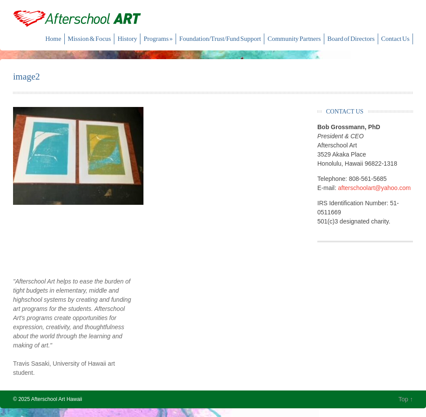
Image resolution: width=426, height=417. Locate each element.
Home (53, 38)
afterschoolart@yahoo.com (374, 187)
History (127, 38)
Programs (158, 38)
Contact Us (395, 38)
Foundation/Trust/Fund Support (220, 38)
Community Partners (294, 38)
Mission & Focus (89, 38)
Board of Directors (351, 38)
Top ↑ (406, 399)
